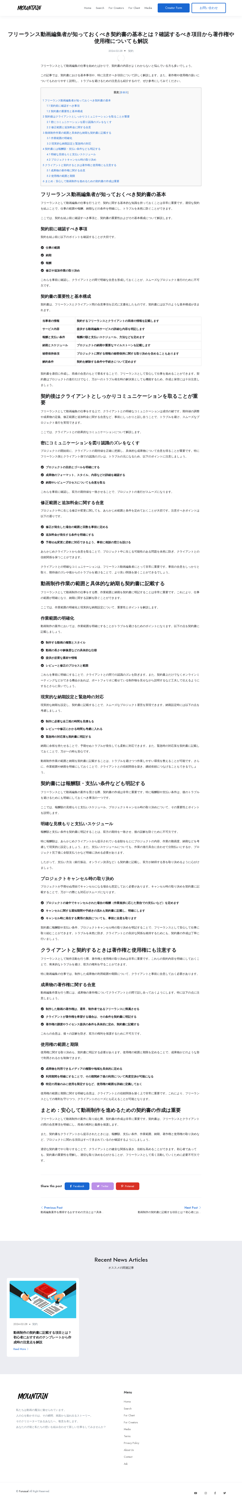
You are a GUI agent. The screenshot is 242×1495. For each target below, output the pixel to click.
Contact (128, 1457)
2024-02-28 (116, 51)
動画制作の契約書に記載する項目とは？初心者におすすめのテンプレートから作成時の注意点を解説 (42, 1337)
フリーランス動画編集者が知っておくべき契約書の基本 (77, 100)
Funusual (24, 1491)
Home (87, 8)
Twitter (103, 1186)
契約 (130, 51)
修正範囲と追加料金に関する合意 (69, 127)
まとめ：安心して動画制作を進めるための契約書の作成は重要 (81, 181)
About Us (129, 1450)
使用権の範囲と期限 (61, 176)
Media (148, 8)
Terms (127, 1436)
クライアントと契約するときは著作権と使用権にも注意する (79, 165)
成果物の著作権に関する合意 (66, 170)
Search (100, 8)
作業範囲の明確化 (59, 138)
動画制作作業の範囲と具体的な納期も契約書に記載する (77, 133)
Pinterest (127, 1186)
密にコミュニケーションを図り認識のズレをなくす (79, 122)
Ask (126, 1464)
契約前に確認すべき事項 (63, 106)
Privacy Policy (131, 1443)
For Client (134, 8)
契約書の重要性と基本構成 (65, 111)
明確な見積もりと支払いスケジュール (71, 154)
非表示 (124, 92)
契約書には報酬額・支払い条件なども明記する (72, 149)
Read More (21, 1349)
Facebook (77, 1186)
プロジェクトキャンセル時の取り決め (71, 159)
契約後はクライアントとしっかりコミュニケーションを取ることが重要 (86, 116)
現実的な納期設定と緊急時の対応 (69, 143)
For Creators (116, 8)
